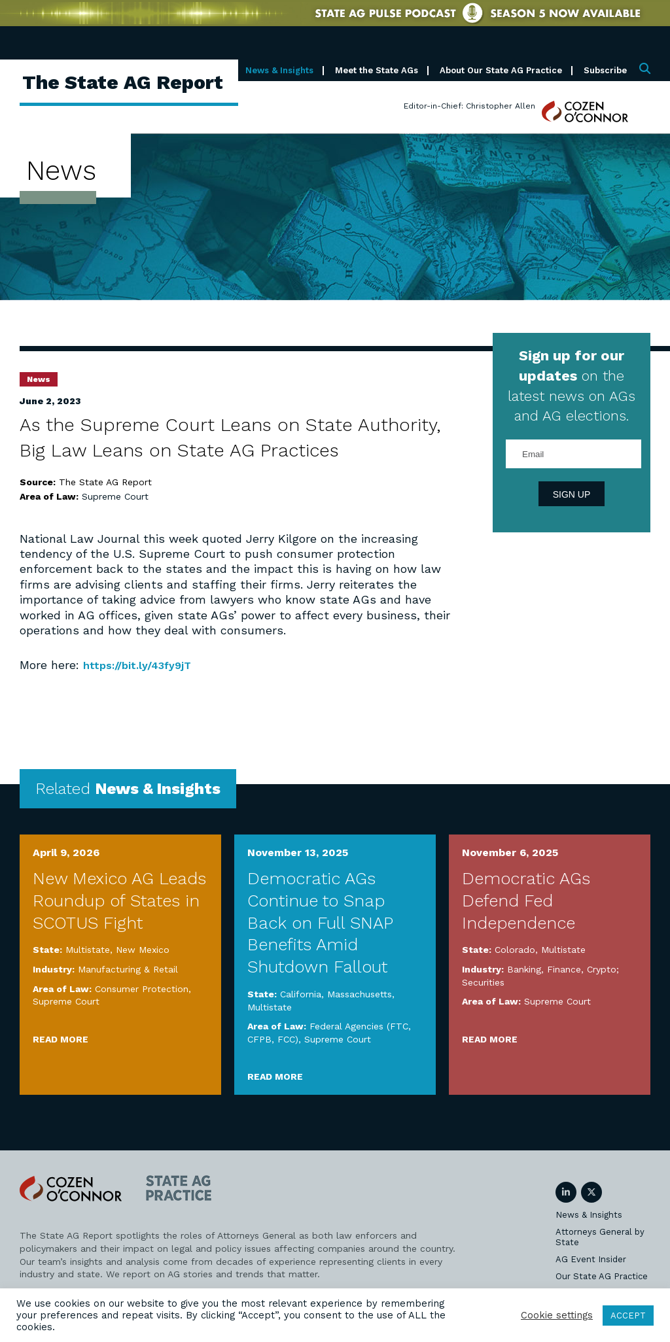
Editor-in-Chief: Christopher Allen (469, 106)
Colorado (515, 949)
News (38, 379)
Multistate (87, 949)
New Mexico (142, 949)
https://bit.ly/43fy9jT (142, 665)
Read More (60, 1038)
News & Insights (279, 70)
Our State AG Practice (601, 1276)
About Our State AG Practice (501, 70)
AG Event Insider (590, 1259)
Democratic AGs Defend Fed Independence (526, 901)
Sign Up (572, 494)
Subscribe (605, 70)
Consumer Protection (141, 988)
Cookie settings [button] (557, 1315)
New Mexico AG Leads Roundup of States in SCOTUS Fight (119, 901)
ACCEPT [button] (628, 1315)
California (300, 994)
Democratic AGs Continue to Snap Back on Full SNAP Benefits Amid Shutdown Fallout (320, 922)
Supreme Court (115, 496)
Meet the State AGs (376, 70)
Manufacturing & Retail (128, 969)
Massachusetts (359, 994)
